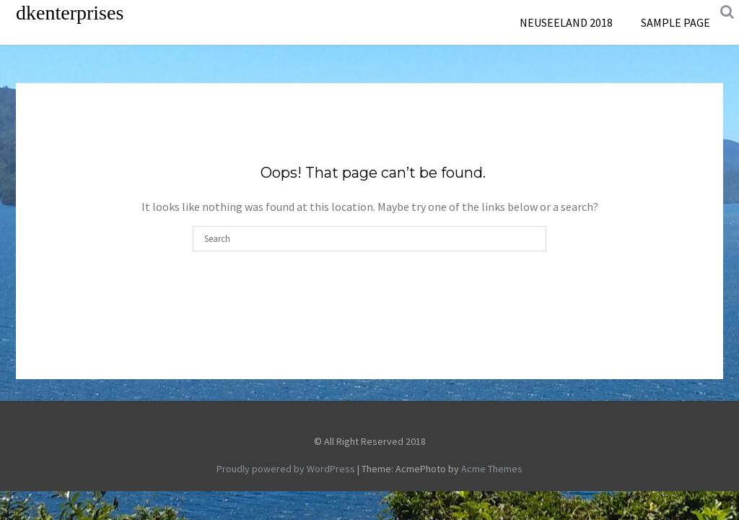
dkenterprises (69, 12)
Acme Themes (491, 468)
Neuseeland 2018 (566, 22)
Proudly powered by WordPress (286, 468)
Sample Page (675, 22)
